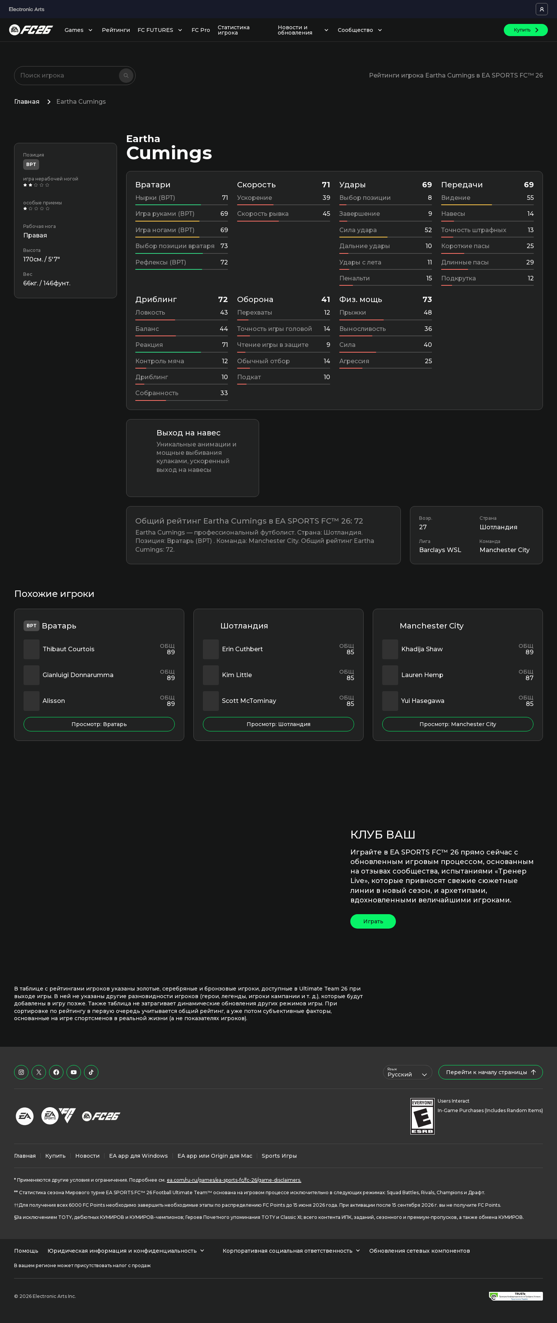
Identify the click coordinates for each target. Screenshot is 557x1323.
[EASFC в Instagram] (21, 1072)
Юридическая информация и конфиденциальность (125, 1250)
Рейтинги (116, 30)
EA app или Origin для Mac (214, 1155)
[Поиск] (126, 75)
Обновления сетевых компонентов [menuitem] (419, 1250)
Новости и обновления (304, 30)
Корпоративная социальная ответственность (291, 1250)
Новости (87, 1155)
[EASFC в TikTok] (91, 1072)
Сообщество (361, 30)
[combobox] (407, 1072)
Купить (55, 1155)
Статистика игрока (234, 30)
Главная (27, 101)
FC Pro (200, 30)
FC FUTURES (161, 30)
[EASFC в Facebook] (56, 1072)
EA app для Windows (138, 1155)
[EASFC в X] (39, 1072)
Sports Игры (279, 1155)
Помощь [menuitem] (26, 1250)
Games (79, 30)
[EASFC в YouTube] (73, 1072)
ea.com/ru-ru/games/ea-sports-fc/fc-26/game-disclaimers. (234, 1180)
